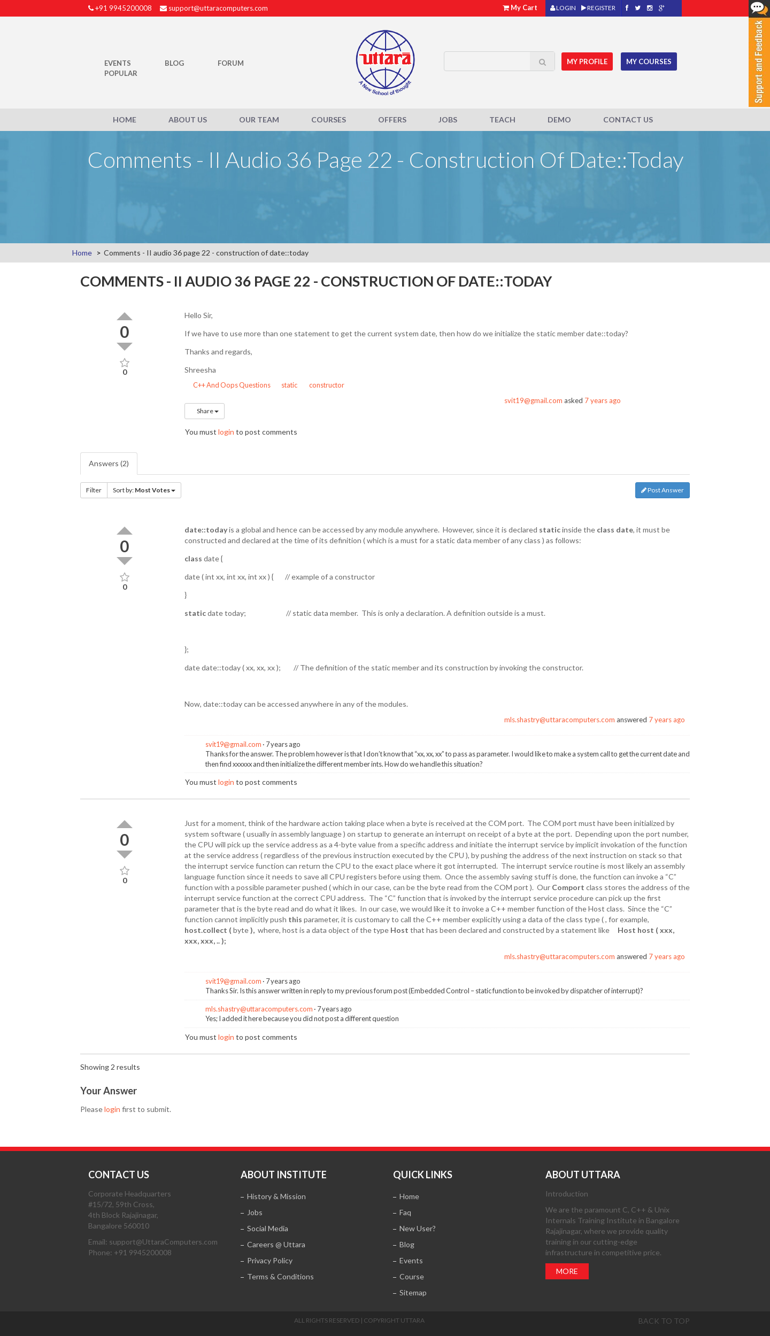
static (285, 385)
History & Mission (276, 1196)
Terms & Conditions (280, 1276)
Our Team (259, 119)
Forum (231, 63)
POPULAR (120, 73)
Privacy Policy (269, 1260)
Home (124, 119)
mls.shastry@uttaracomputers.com (559, 719)
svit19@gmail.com (533, 400)
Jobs (447, 119)
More (567, 1271)
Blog (174, 63)
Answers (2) (109, 463)
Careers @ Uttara (276, 1244)
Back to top (664, 1320)
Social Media (267, 1228)
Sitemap (413, 1292)
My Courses (650, 60)
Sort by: (144, 490)
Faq (405, 1212)
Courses (328, 119)
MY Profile (588, 60)
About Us (187, 119)
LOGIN (563, 8)
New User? (417, 1228)
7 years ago (602, 400)
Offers (392, 119)
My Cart (524, 7)
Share (204, 411)
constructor (323, 385)
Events (117, 63)
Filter (94, 490)
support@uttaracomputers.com (218, 8)
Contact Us (628, 119)
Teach (502, 119)
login (226, 431)
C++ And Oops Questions (227, 385)
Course (411, 1276)
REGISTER (598, 8)
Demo (559, 119)
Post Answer (662, 490)
